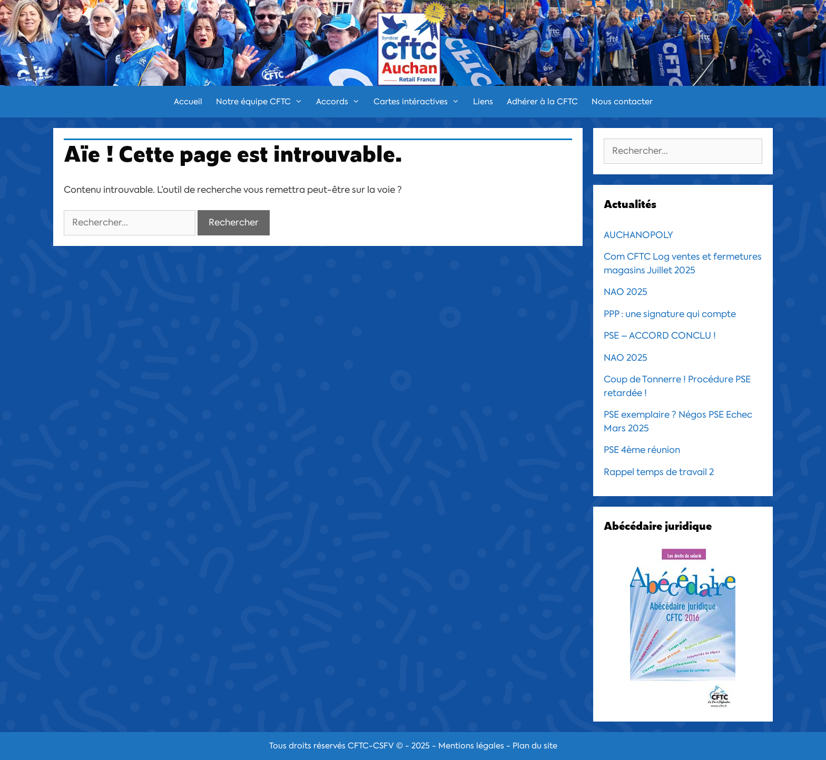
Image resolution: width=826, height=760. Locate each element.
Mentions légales (471, 746)
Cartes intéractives (419, 101)
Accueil (188, 101)
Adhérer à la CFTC (542, 101)
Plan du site (535, 746)
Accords (341, 101)
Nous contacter (622, 101)
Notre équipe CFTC (262, 101)
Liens (483, 101)
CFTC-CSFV (371, 746)
